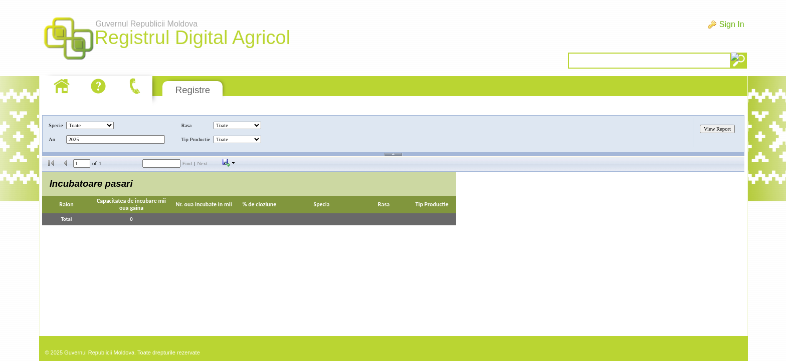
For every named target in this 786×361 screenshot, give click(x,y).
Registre (192, 90)
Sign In (731, 24)
